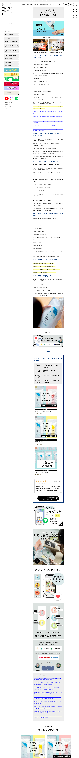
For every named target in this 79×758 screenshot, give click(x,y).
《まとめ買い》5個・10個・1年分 (11, 46)
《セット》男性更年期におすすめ (12, 55)
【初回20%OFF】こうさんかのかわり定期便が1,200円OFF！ (39, 0)
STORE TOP (24, 4)
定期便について (8, 108)
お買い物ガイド (8, 104)
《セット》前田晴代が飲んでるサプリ (12, 51)
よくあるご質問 (8, 106)
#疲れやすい (10, 26)
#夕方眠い (6, 26)
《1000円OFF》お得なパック (11, 41)
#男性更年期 (16, 26)
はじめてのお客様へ (9, 102)
